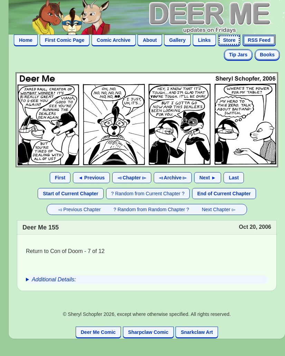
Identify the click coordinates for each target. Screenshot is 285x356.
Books (267, 54)
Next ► (207, 177)
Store (229, 40)
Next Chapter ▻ (218, 209)
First (60, 177)
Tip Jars (238, 54)
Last (234, 177)
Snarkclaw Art (197, 332)
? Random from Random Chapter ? (151, 209)
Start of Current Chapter (70, 193)
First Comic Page (64, 40)
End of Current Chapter (224, 193)
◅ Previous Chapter (79, 209)
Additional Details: (54, 279)
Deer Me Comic (98, 332)
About (149, 40)
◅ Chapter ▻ (131, 177)
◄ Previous (91, 177)
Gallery (177, 40)
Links (204, 40)
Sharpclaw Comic (148, 332)
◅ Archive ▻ (173, 177)
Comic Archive (114, 40)
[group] (147, 279)
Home (25, 40)
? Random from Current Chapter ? (147, 193)
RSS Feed (259, 40)
